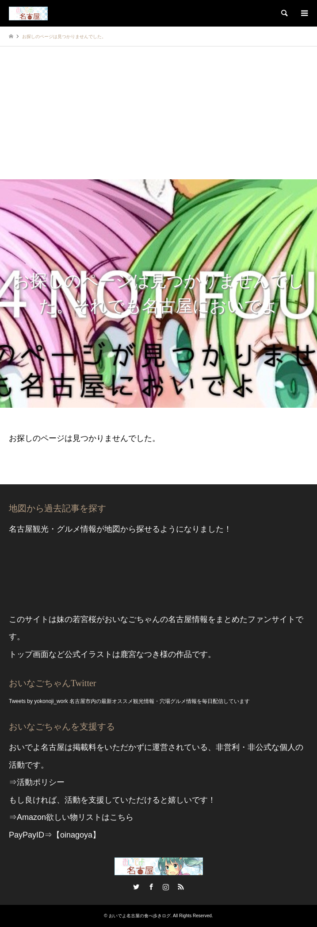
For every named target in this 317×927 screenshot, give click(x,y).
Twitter (136, 887)
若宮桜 (84, 619)
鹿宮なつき (140, 654)
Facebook (151, 887)
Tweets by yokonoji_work (38, 701)
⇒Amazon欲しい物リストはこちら (71, 817)
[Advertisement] (158, 113)
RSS (181, 887)
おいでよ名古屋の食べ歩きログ (140, 915)
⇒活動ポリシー (37, 782)
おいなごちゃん (132, 619)
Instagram (166, 887)
